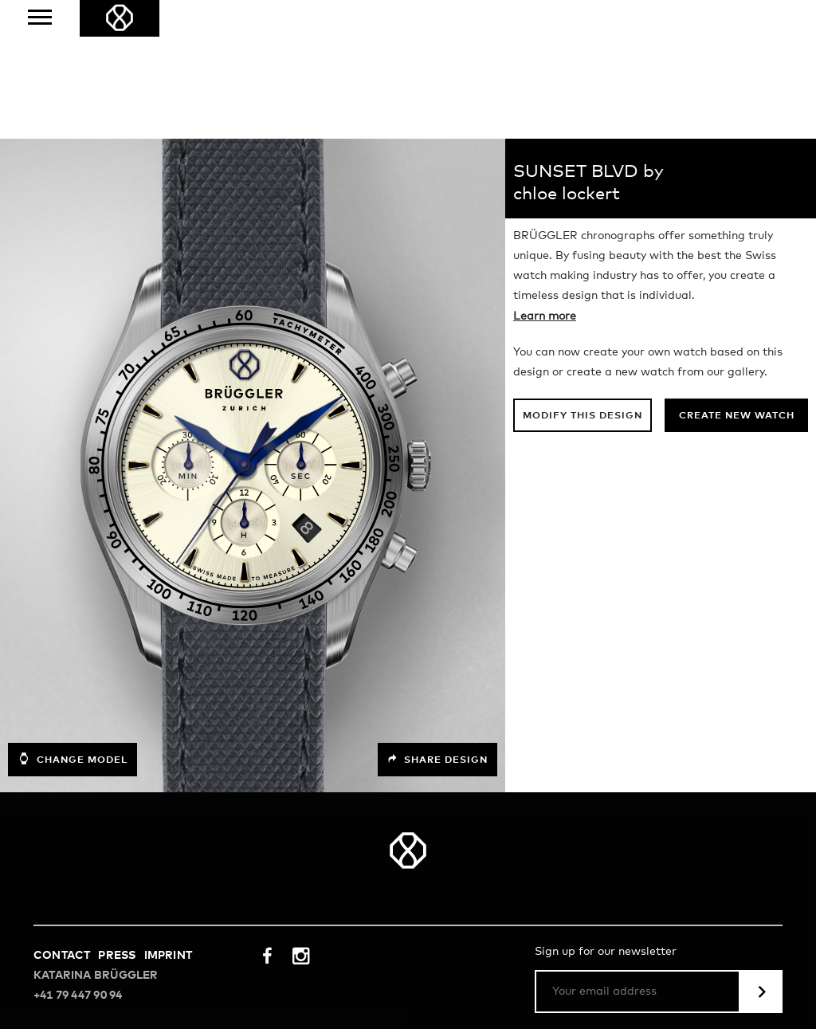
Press (116, 817)
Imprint (168, 817)
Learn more (544, 177)
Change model (73, 620)
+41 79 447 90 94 (77, 856)
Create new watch (736, 277)
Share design (437, 620)
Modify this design (582, 277)
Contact (61, 817)
